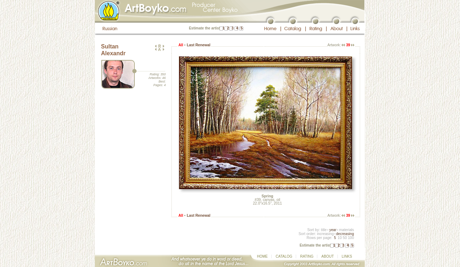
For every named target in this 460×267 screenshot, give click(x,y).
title (324, 230)
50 (345, 238)
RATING (306, 256)
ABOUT (327, 256)
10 (339, 238)
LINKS (347, 256)
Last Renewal (198, 45)
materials (346, 230)
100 (351, 238)
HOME (262, 256)
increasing (325, 234)
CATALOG (284, 256)
